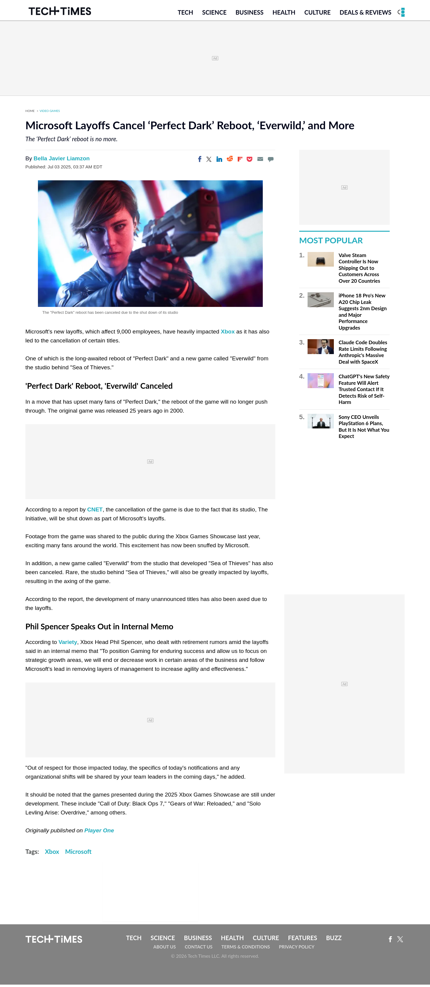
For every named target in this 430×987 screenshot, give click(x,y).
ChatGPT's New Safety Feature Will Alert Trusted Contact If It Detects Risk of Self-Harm (364, 392)
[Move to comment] (270, 161)
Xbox (228, 334)
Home (30, 113)
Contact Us (199, 949)
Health (283, 14)
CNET (95, 512)
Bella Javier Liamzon (61, 161)
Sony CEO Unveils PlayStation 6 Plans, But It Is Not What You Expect (364, 429)
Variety (68, 645)
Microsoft (78, 854)
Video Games (50, 113)
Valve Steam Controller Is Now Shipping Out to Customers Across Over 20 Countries (359, 271)
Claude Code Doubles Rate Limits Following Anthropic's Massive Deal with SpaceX (363, 355)
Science (214, 14)
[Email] (260, 161)
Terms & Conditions (246, 949)
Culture (317, 14)
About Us (164, 949)
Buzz (334, 940)
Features (302, 940)
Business (250, 14)
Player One (99, 833)
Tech (185, 14)
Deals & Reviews (365, 14)
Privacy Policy (296, 949)
